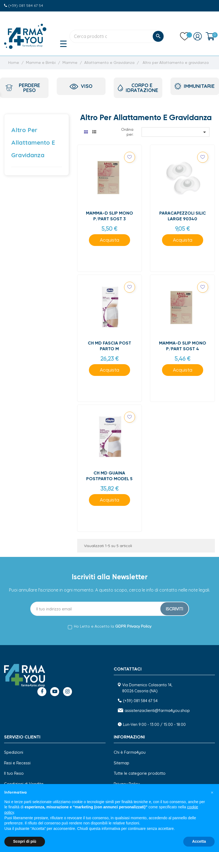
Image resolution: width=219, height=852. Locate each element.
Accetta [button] (199, 841)
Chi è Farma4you (130, 752)
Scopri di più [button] (24, 841)
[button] (212, 792)
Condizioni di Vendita (23, 783)
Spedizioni (13, 752)
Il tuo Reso (14, 773)
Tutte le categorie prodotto (140, 773)
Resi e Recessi (17, 762)
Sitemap (121, 762)
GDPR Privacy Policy (133, 626)
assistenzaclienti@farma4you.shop (157, 710)
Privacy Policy (127, 783)
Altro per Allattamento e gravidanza (33, 142)
